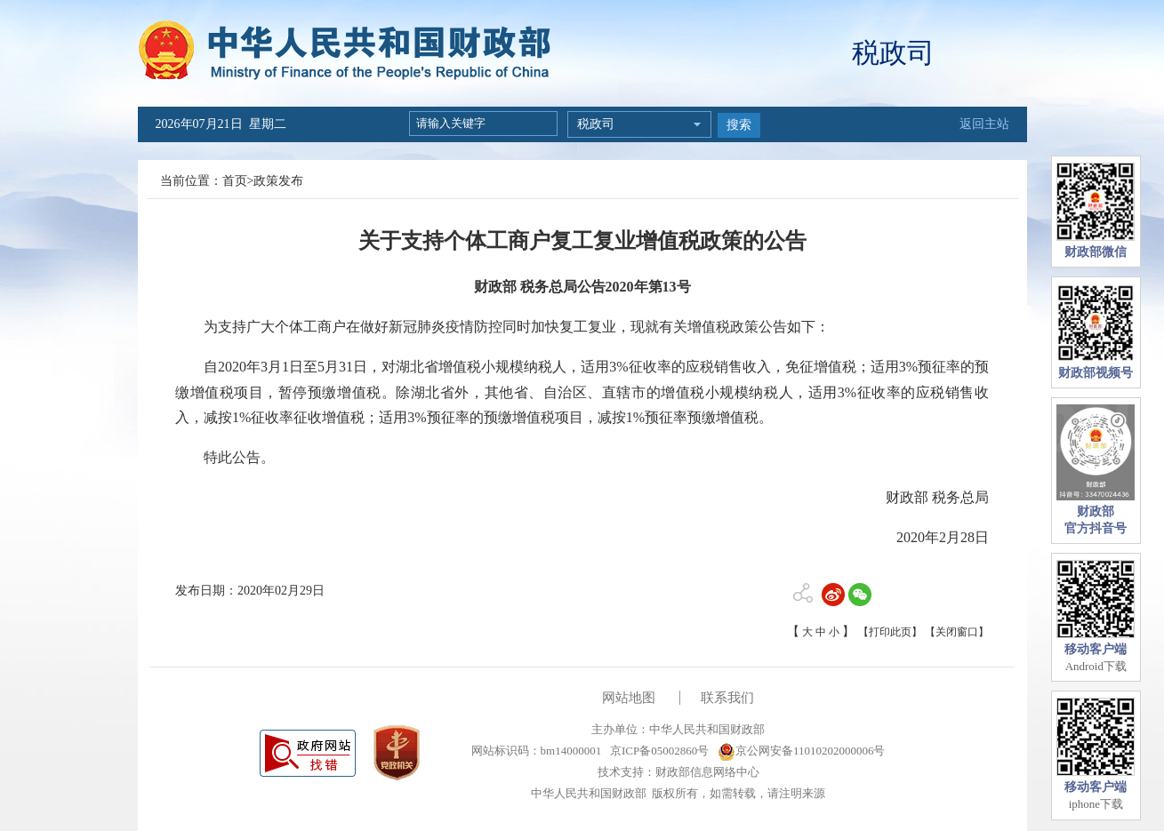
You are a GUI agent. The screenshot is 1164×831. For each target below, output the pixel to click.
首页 (234, 181)
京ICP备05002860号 (658, 750)
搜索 (738, 125)
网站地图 (628, 698)
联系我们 (727, 698)
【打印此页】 (890, 632)
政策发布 (278, 181)
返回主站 (984, 124)
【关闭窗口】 (957, 632)
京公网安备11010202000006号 (802, 750)
